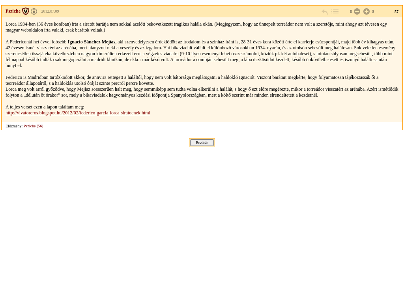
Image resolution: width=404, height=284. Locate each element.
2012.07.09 (50, 11)
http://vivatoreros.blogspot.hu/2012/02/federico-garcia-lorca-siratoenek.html (78, 113)
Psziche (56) (33, 126)
